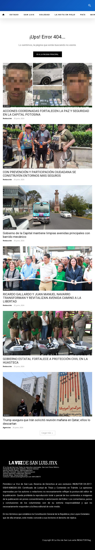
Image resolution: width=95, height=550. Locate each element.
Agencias (7, 427)
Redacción (7, 118)
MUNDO (7, 415)
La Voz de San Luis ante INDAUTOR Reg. (73, 540)
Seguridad (7, 167)
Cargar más (47, 433)
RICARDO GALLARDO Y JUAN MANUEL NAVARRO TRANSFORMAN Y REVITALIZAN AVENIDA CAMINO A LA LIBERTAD (42, 298)
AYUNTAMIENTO (10, 228)
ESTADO (7, 106)
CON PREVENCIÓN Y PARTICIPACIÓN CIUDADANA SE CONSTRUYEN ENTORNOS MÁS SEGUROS (39, 173)
